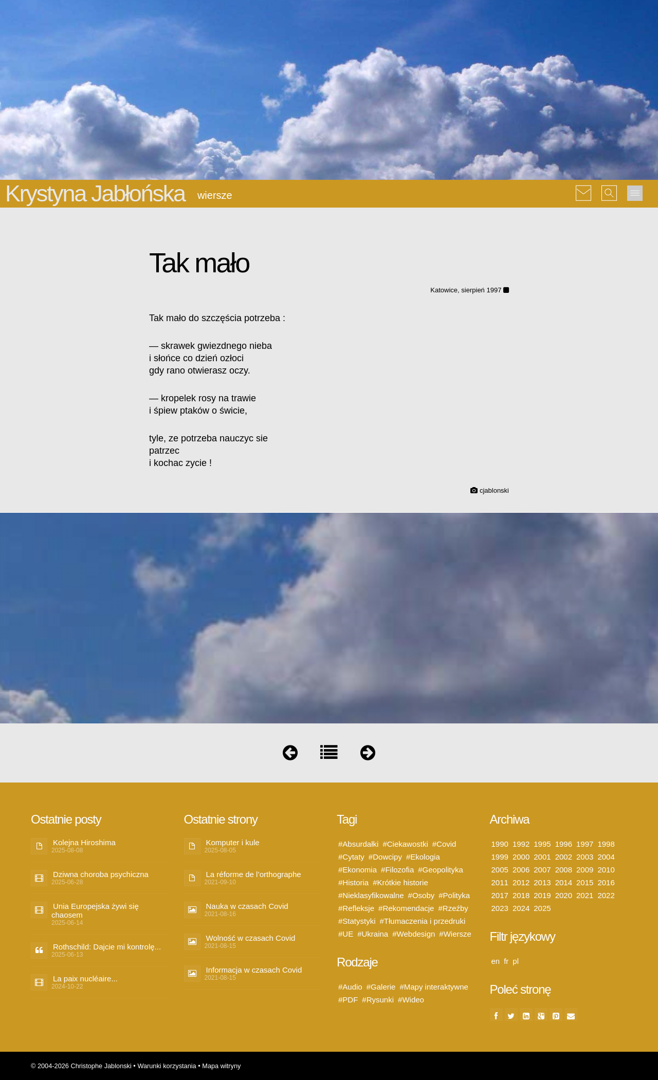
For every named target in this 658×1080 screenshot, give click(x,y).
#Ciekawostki (405, 844)
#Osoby (421, 895)
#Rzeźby (453, 908)
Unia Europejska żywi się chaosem (95, 910)
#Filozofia (397, 869)
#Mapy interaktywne (433, 986)
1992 (521, 844)
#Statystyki (357, 921)
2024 (521, 908)
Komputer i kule (233, 842)
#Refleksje (356, 908)
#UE (345, 933)
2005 (499, 869)
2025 (542, 908)
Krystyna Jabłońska (95, 193)
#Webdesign (413, 933)
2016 (605, 882)
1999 (499, 856)
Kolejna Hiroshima (84, 842)
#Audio (350, 986)
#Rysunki (378, 999)
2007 (542, 869)
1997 (584, 844)
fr (506, 961)
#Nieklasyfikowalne (371, 895)
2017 (499, 895)
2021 (584, 895)
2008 (563, 869)
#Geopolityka (440, 869)
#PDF (348, 999)
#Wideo (411, 999)
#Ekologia (423, 856)
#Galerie (381, 986)
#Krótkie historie (400, 882)
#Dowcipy (385, 856)
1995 (542, 844)
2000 (521, 856)
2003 (584, 856)
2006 (521, 869)
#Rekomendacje (406, 908)
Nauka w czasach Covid (247, 906)
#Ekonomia (357, 869)
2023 (499, 908)
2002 (563, 856)
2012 (521, 882)
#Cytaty (351, 856)
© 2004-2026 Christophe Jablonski (81, 1066)
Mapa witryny (221, 1066)
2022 (605, 895)
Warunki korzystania (166, 1066)
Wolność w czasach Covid (251, 938)
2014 (563, 882)
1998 (605, 844)
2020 (563, 895)
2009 (584, 869)
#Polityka (454, 895)
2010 (605, 869)
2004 (605, 856)
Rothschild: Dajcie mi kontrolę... (107, 946)
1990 (499, 844)
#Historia (353, 882)
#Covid (444, 844)
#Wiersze (455, 933)
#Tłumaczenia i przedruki (423, 921)
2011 (499, 882)
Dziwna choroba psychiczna (101, 874)
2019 (542, 895)
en (495, 961)
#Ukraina (372, 933)
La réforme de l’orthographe (253, 874)
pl (516, 961)
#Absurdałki (358, 844)
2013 (542, 882)
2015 (584, 882)
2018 (521, 895)
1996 (563, 844)
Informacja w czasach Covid (254, 969)
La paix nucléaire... (85, 978)
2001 (542, 856)
